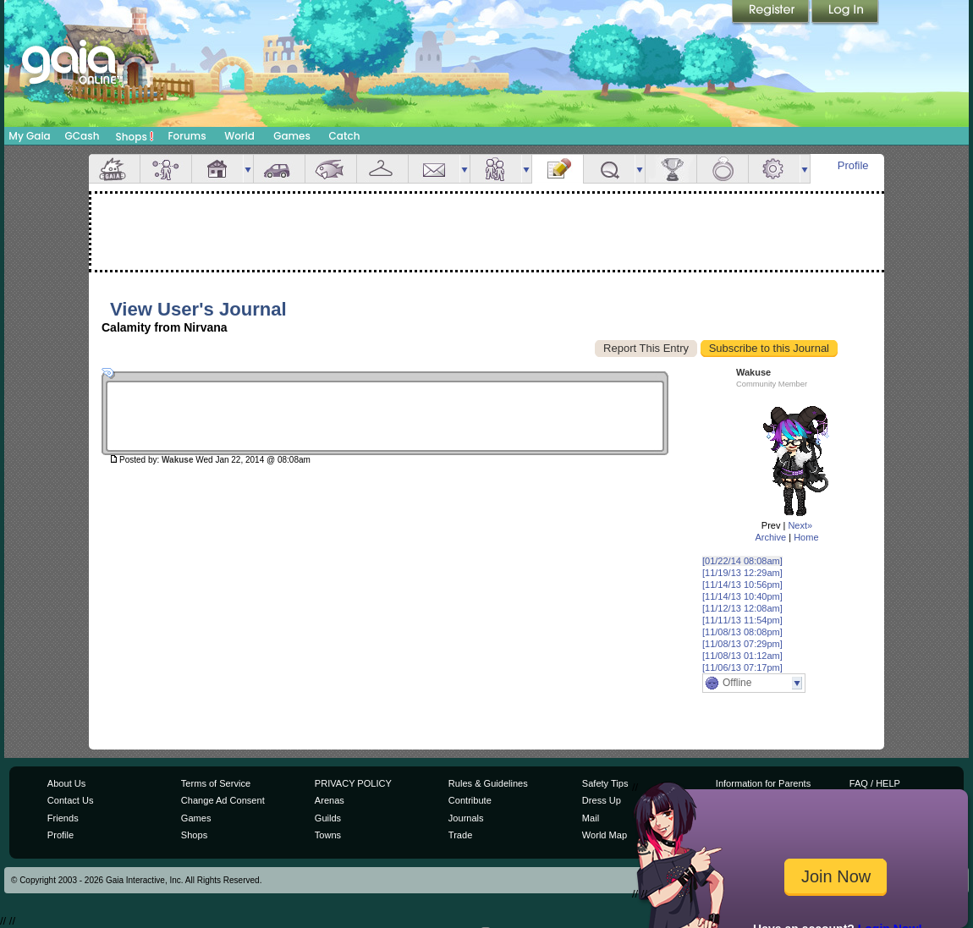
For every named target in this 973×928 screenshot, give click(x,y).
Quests (609, 169)
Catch (344, 136)
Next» (800, 525)
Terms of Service (215, 783)
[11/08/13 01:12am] (742, 656)
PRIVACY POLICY (353, 783)
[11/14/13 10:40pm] (742, 596)
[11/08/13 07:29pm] (742, 644)
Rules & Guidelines (488, 783)
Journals (466, 818)
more (248, 169)
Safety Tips (605, 783)
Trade (460, 835)
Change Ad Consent (223, 800)
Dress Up (601, 800)
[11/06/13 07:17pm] (742, 667)
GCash (82, 136)
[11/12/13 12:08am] (742, 608)
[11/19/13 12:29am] (742, 573)
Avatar (165, 169)
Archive (770, 537)
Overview (114, 169)
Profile (853, 165)
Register (771, 12)
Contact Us (70, 800)
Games (292, 136)
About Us (66, 783)
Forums (187, 136)
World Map (604, 835)
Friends (495, 169)
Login (845, 12)
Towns (328, 835)
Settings (774, 169)
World (239, 136)
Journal (557, 169)
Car (279, 169)
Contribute (470, 800)
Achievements (671, 169)
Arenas (329, 800)
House (217, 169)
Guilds (328, 818)
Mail (434, 169)
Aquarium (330, 169)
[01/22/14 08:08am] (742, 561)
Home (806, 537)
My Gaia (29, 136)
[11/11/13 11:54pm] (742, 620)
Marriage (722, 169)
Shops (135, 136)
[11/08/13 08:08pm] (742, 632)
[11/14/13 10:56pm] (742, 584)
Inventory (382, 169)
